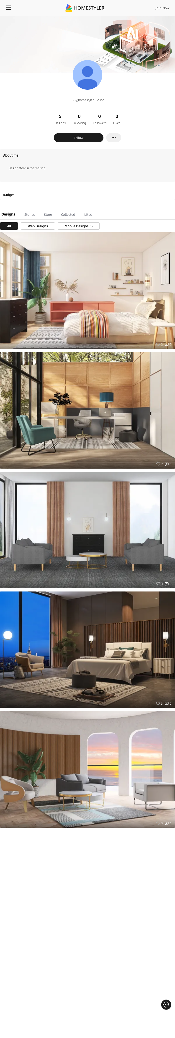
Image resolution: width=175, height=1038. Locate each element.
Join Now (163, 7)
